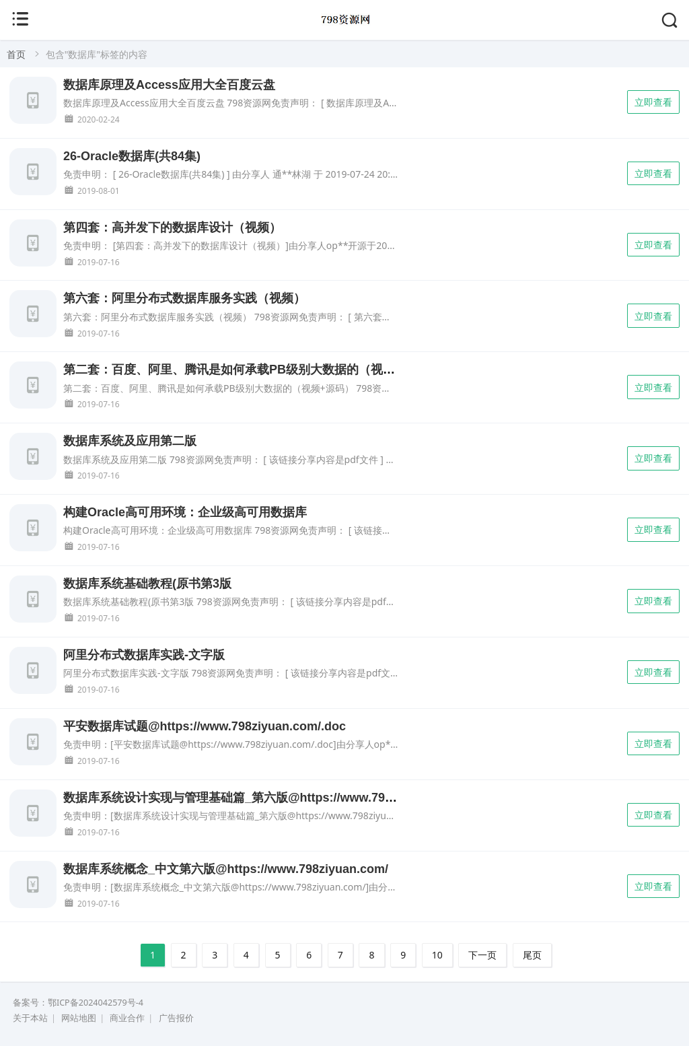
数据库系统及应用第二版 (129, 441)
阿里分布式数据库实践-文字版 (144, 655)
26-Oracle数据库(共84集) (132, 156)
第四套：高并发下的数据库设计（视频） (172, 227)
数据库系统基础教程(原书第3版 (147, 583)
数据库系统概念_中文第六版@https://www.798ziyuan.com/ (225, 869)
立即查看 (653, 102)
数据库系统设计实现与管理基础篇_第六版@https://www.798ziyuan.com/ (262, 797)
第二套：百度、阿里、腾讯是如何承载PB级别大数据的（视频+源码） (251, 369)
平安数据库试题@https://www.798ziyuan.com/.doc (204, 726)
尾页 (532, 954)
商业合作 (127, 1018)
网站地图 (78, 1018)
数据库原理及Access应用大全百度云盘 (169, 85)
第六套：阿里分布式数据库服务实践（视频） (184, 298)
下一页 (482, 954)
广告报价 (176, 1018)
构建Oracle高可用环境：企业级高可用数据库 (185, 512)
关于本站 (30, 1018)
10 (437, 954)
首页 (16, 54)
